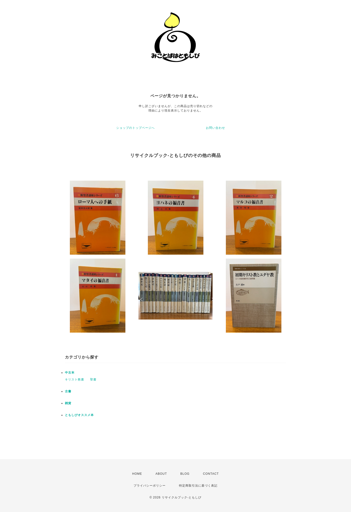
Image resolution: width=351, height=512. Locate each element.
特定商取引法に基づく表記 (198, 485)
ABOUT (161, 473)
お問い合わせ (215, 128)
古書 (68, 391)
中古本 (70, 372)
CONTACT (211, 473)
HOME (137, 473)
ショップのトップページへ (135, 128)
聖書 (93, 379)
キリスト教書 (74, 379)
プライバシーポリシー (150, 485)
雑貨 (68, 403)
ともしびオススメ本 (79, 415)
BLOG (185, 473)
